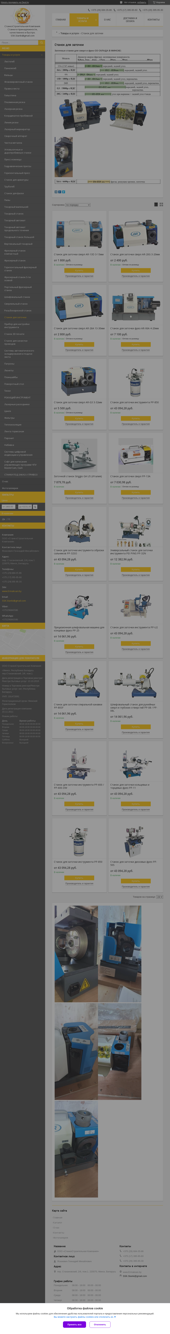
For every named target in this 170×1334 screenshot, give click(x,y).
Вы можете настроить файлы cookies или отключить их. (84, 1317)
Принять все (74, 1324)
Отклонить (100, 1324)
